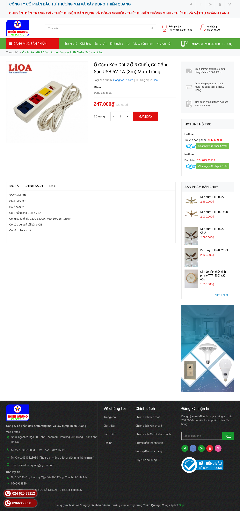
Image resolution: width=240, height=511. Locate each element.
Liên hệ (70, 54)
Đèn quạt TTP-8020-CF (214, 250)
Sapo (182, 505)
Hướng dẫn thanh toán (149, 442)
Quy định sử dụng (146, 460)
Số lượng (99, 116)
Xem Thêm (221, 294)
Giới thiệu (85, 43)
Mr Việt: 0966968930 (23, 450)
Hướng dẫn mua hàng (148, 451)
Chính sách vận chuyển (149, 425)
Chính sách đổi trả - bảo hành (153, 434)
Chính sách (34, 186)
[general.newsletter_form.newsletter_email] (207, 436)
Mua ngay (145, 116)
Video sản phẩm (144, 43)
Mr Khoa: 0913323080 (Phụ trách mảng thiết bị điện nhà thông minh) (52, 457)
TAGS (52, 186)
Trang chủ (71, 43)
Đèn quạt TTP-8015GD (214, 211)
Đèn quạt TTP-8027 (212, 196)
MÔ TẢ (14, 186)
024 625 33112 (205, 160)
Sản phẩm (100, 43)
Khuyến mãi (164, 43)
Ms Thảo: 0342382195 (52, 450)
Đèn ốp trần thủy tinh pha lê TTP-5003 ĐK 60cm (213, 275)
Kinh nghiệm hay (120, 43)
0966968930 (207, 44)
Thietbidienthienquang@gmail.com (32, 465)
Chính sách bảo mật (147, 417)
